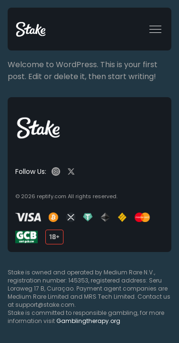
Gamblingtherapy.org (88, 321)
